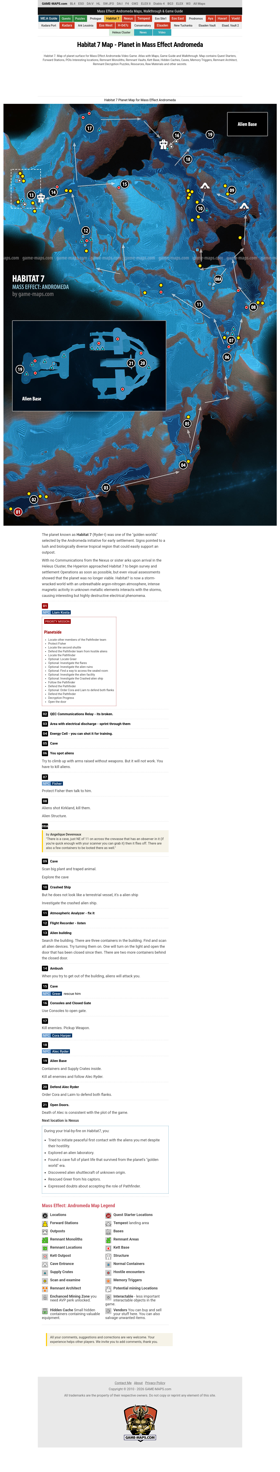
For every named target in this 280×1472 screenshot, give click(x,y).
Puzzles (80, 18)
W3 (188, 4)
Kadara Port (48, 25)
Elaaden (162, 25)
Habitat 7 (112, 18)
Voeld (236, 18)
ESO (81, 4)
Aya (210, 18)
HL (98, 4)
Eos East (178, 18)
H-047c (123, 25)
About (138, 1383)
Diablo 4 (159, 4)
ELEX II (146, 4)
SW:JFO (108, 4)
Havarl (222, 18)
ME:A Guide (48, 18)
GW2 (135, 4)
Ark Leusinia (85, 25)
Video (162, 32)
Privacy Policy (155, 1383)
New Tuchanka (183, 25)
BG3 (170, 4)
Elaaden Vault (207, 25)
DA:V (90, 4)
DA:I (120, 4)
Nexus (128, 18)
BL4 (72, 4)
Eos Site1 (161, 18)
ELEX (179, 4)
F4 (127, 4)
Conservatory (142, 25)
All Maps (199, 4)
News (143, 32)
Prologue (95, 18)
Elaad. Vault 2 (230, 25)
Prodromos (196, 18)
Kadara (67, 25)
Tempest (144, 18)
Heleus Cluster (121, 32)
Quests (66, 18)
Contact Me (123, 1383)
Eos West (106, 25)
